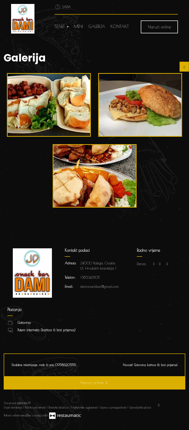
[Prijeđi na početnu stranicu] (25, 19)
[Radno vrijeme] (167, 264)
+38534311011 (90, 277)
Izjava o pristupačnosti (113, 407)
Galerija (96, 26)
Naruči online (159, 27)
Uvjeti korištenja (13, 407)
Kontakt (119, 26)
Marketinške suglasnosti (85, 407)
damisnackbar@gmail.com (99, 287)
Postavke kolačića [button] (58, 407)
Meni (78, 26)
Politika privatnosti (36, 407)
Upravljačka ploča (140, 407)
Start (62, 26)
